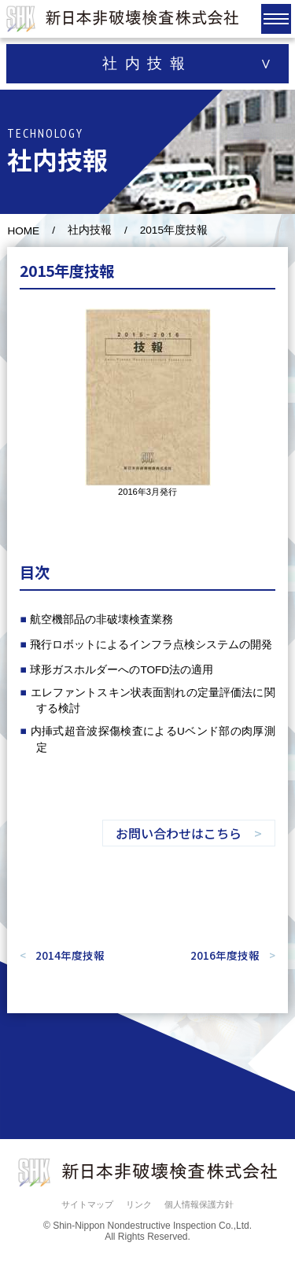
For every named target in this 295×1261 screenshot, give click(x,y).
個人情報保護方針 (199, 1204)
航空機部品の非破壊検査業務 (101, 619)
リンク (139, 1204)
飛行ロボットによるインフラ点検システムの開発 (151, 645)
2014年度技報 (70, 955)
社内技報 (90, 230)
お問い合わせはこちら (179, 833)
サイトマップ (87, 1204)
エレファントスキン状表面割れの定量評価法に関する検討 (153, 700)
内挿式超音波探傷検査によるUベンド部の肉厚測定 (153, 739)
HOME (23, 231)
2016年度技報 (225, 955)
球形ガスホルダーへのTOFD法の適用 (121, 670)
